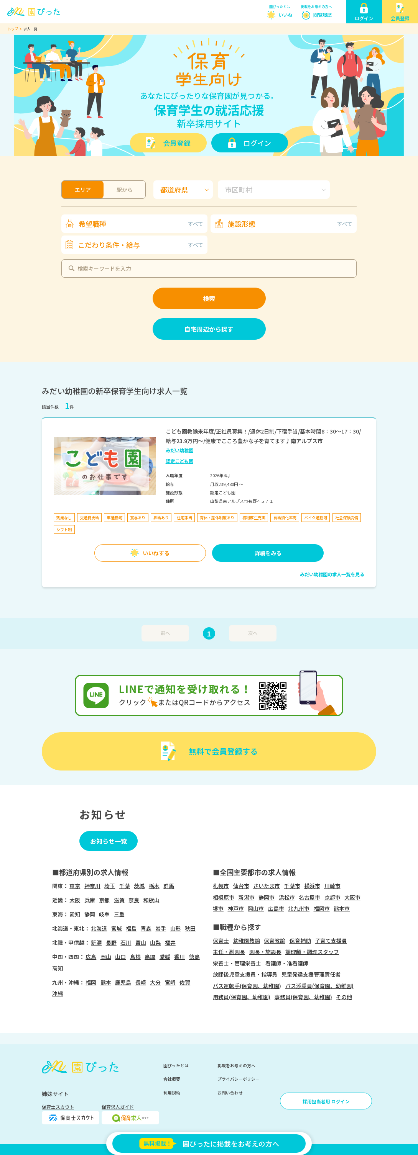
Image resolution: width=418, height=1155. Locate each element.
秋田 (190, 928)
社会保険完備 (346, 517)
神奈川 (92, 886)
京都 (104, 900)
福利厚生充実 (253, 517)
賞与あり (137, 517)
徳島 (194, 956)
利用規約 (171, 1093)
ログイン (257, 143)
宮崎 (170, 982)
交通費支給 (89, 517)
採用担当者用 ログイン (326, 1101)
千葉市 (292, 886)
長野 (111, 942)
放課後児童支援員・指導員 (245, 974)
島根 (135, 956)
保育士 (221, 940)
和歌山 (151, 900)
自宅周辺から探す (209, 329)
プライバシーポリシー (238, 1079)
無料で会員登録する (223, 751)
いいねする (156, 553)
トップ (13, 28)
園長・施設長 (265, 951)
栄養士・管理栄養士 (237, 963)
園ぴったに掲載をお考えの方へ (209, 1143)
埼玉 (109, 886)
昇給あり (161, 517)
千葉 (124, 886)
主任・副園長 (229, 951)
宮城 (116, 928)
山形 (175, 928)
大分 (155, 982)
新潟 (96, 942)
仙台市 (241, 886)
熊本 (105, 982)
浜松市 (287, 897)
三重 (119, 914)
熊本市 (342, 908)
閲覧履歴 (322, 14)
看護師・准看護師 (286, 963)
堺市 (218, 908)
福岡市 (322, 908)
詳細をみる (268, 553)
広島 (91, 956)
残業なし (64, 517)
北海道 (99, 928)
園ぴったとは (279, 6)
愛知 (74, 914)
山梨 (155, 942)
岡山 (105, 956)
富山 (140, 942)
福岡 (91, 982)
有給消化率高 (284, 517)
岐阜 (104, 914)
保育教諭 (274, 940)
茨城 (139, 886)
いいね (285, 14)
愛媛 (165, 956)
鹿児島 (123, 982)
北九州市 (298, 908)
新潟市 (247, 897)
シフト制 (64, 529)
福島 (131, 928)
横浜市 (312, 886)
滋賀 (119, 900)
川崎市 (332, 886)
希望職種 (141, 223)
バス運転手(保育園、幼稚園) (247, 986)
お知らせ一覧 (108, 841)
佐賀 (184, 982)
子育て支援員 (331, 940)
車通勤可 (114, 517)
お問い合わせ (230, 1093)
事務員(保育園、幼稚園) (303, 997)
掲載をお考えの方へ (316, 6)
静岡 (89, 914)
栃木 (154, 886)
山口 (120, 956)
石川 (125, 942)
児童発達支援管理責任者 (311, 974)
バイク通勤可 (315, 517)
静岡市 (266, 897)
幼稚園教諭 (246, 940)
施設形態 (290, 223)
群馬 (168, 886)
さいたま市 (266, 886)
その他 (344, 997)
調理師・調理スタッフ (312, 951)
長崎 (140, 982)
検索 (209, 298)
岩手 (160, 928)
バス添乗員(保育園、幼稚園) (319, 986)
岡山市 (256, 908)
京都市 (332, 897)
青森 (146, 928)
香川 (179, 956)
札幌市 (221, 886)
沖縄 (57, 993)
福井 (170, 942)
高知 (57, 968)
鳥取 (150, 956)
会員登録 (177, 143)
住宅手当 (184, 517)
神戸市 (236, 908)
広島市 (276, 908)
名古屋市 (309, 897)
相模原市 (223, 897)
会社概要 (171, 1079)
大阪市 (352, 897)
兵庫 (89, 900)
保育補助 (300, 940)
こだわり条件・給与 (140, 245)
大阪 (74, 900)
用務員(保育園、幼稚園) (241, 997)
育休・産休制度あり (217, 517)
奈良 (133, 900)
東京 (74, 886)
